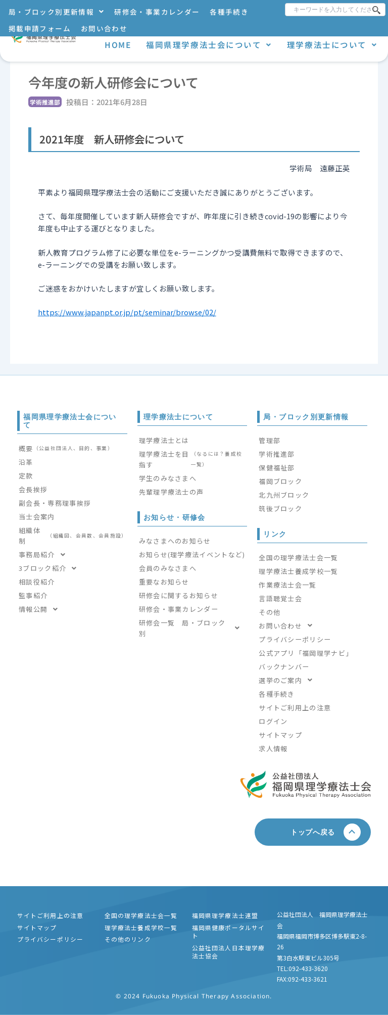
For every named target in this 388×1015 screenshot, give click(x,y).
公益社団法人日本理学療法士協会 (228, 951)
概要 (66, 448)
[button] (56, 12)
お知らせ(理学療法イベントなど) (192, 554)
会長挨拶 (33, 489)
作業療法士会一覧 (288, 585)
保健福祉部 (277, 467)
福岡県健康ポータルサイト (228, 931)
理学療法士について (332, 44)
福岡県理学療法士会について (209, 44)
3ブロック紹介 (51, 568)
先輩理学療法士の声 (171, 492)
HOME (118, 44)
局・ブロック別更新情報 (56, 12)
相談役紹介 (37, 582)
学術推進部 (277, 454)
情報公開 (41, 609)
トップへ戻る (316, 832)
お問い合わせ (104, 28)
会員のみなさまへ (168, 568)
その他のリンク (128, 939)
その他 (269, 612)
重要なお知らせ (164, 582)
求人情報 (273, 748)
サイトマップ (280, 735)
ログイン (273, 721)
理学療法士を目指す (192, 459)
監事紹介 (33, 595)
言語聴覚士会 (280, 598)
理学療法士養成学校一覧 (298, 571)
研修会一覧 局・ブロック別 (192, 628)
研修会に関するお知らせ (178, 595)
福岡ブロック (280, 481)
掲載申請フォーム (40, 28)
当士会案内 (37, 516)
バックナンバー (284, 666)
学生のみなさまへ (168, 478)
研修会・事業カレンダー (157, 12)
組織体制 (73, 535)
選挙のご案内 (288, 680)
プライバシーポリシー (295, 639)
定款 (26, 475)
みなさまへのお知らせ (175, 541)
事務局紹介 (45, 554)
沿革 (26, 462)
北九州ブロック (284, 495)
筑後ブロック (280, 508)
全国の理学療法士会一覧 (298, 557)
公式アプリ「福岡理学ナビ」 (306, 653)
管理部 (269, 440)
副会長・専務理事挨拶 (55, 503)
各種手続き (229, 12)
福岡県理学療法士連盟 (225, 915)
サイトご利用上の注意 (295, 707)
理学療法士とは (164, 440)
